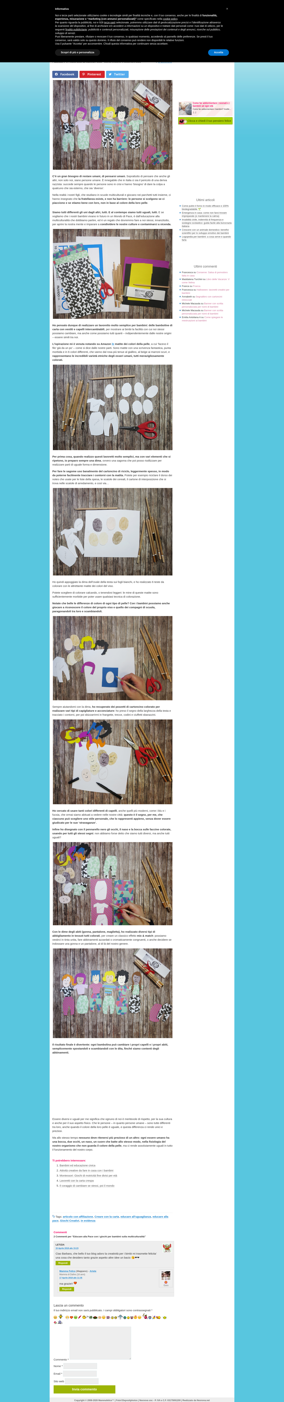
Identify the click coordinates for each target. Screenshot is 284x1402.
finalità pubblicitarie (76, 29)
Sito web (59, 1381)
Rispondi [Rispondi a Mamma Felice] (66, 1289)
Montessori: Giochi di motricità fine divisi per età (88, 1175)
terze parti (109, 22)
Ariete (93, 1271)
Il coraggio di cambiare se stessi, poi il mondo (87, 1185)
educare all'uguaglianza (136, 1216)
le (113, 343)
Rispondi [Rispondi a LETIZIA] (63, 1263)
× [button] (227, 9)
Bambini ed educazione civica (77, 1165)
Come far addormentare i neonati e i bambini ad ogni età (211, 104)
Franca (196, 286)
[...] (194, 112)
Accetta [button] (218, 52)
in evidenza (88, 1220)
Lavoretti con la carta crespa (77, 1180)
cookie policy (170, 18)
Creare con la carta (107, 1216)
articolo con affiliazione (78, 1216)
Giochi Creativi (69, 1220)
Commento (61, 1359)
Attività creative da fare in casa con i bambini (86, 1170)
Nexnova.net (203, 1400)
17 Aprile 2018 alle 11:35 (70, 1278)
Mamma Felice (67, 1271)
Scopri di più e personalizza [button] (77, 52)
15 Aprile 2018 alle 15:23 (67, 1248)
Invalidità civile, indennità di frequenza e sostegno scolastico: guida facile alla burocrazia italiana (207, 223)
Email (58, 1373)
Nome (58, 1366)
